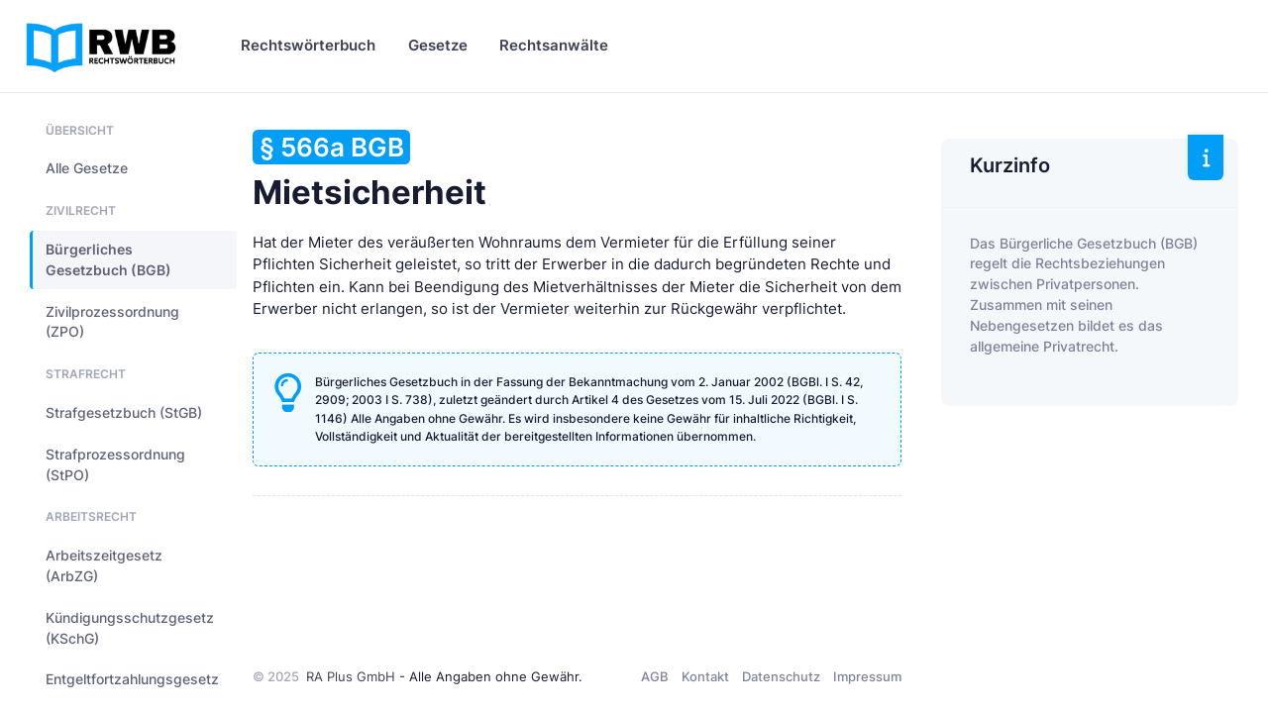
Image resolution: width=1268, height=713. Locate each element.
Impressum (867, 676)
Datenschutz (781, 676)
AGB (655, 676)
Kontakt (705, 676)
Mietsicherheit (369, 171)
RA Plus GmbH (350, 676)
